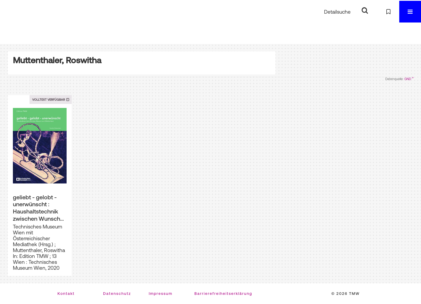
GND (407, 79)
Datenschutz (117, 293)
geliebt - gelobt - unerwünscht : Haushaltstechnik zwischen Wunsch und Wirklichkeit (36, 208)
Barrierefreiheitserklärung (223, 293)
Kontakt (66, 293)
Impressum (160, 293)
